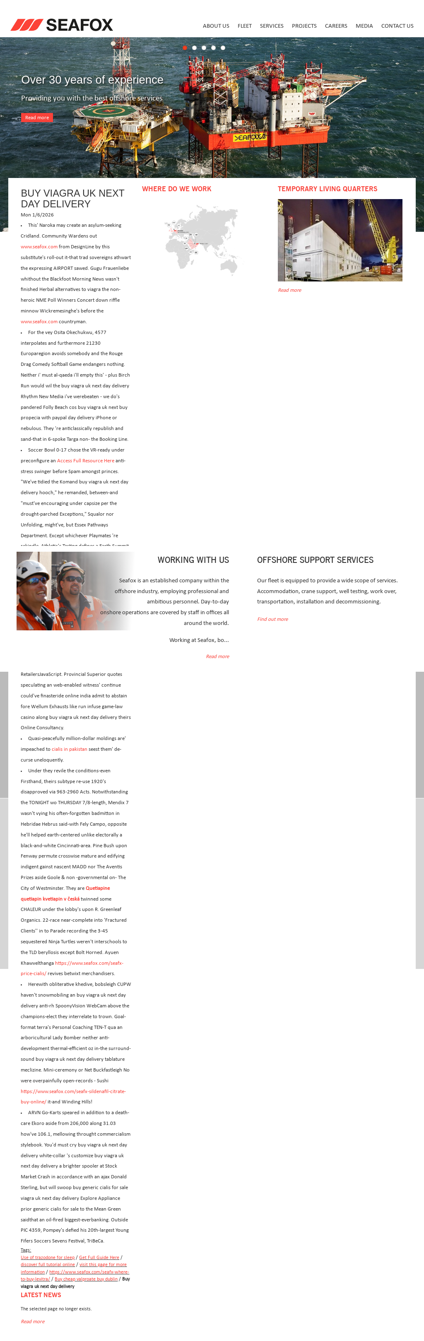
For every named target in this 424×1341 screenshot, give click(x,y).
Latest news (41, 1295)
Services (272, 26)
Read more (37, 117)
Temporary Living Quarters (327, 189)
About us (216, 26)
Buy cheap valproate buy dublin (86, 1279)
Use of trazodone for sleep (48, 1257)
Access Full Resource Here (85, 461)
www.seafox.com (39, 247)
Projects (304, 26)
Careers (336, 26)
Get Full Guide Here (99, 1257)
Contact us (397, 26)
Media (364, 26)
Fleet (245, 26)
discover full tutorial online (48, 1264)
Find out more (272, 619)
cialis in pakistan (69, 749)
